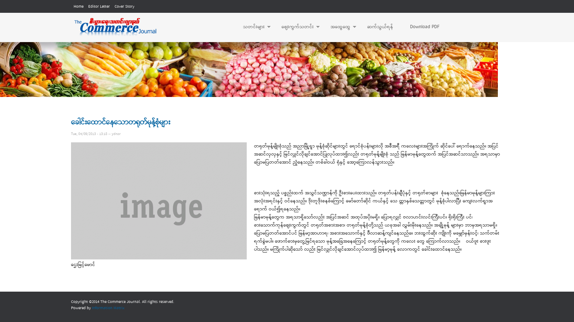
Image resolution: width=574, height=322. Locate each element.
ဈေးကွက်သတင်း (297, 27)
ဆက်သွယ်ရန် (380, 27)
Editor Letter (99, 6)
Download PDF (424, 27)
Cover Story (124, 6)
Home (78, 6)
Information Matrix (108, 308)
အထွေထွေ (339, 27)
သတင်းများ (253, 27)
